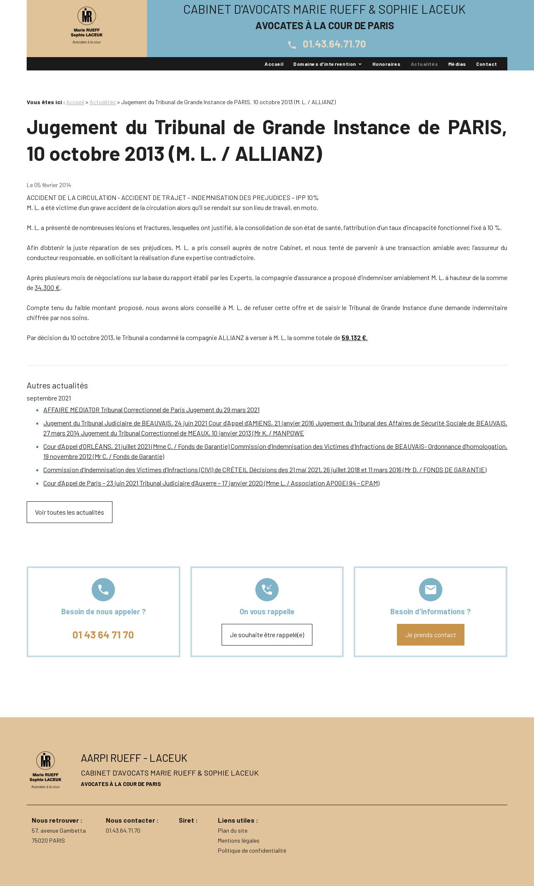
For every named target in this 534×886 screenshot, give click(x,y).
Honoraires (386, 64)
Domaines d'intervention (324, 64)
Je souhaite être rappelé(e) (267, 634)
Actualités (424, 64)
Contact (486, 64)
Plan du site (232, 830)
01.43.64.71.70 (324, 44)
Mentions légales (239, 840)
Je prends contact (430, 634)
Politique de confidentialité (252, 850)
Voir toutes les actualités (69, 512)
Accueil (274, 64)
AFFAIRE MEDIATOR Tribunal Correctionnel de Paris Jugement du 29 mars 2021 (151, 409)
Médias (457, 64)
